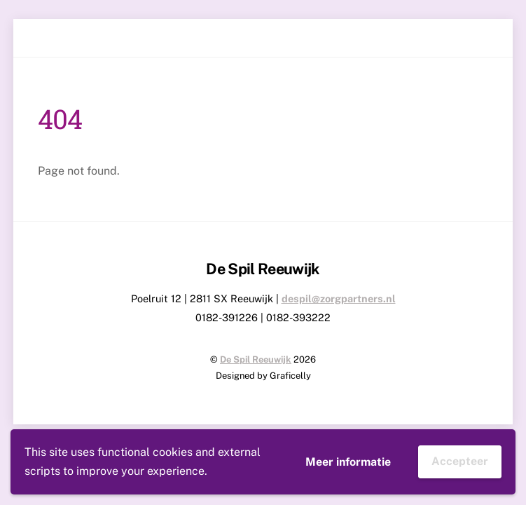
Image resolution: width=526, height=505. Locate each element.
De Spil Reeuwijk (255, 359)
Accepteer (459, 461)
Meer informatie (348, 462)
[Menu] (479, 38)
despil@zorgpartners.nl (339, 298)
